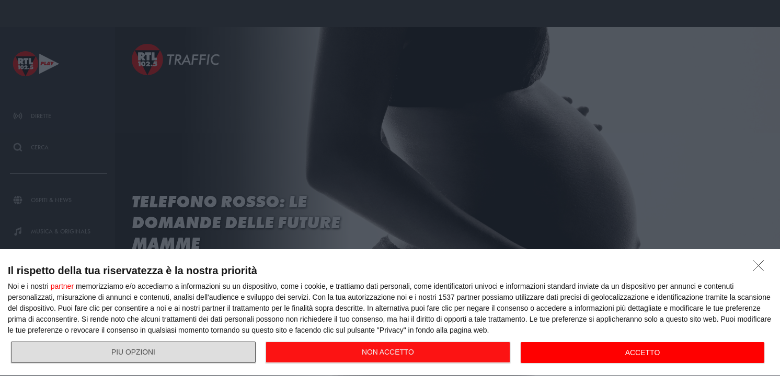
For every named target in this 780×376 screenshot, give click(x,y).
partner (62, 286)
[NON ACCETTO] (761, 268)
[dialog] (390, 313)
